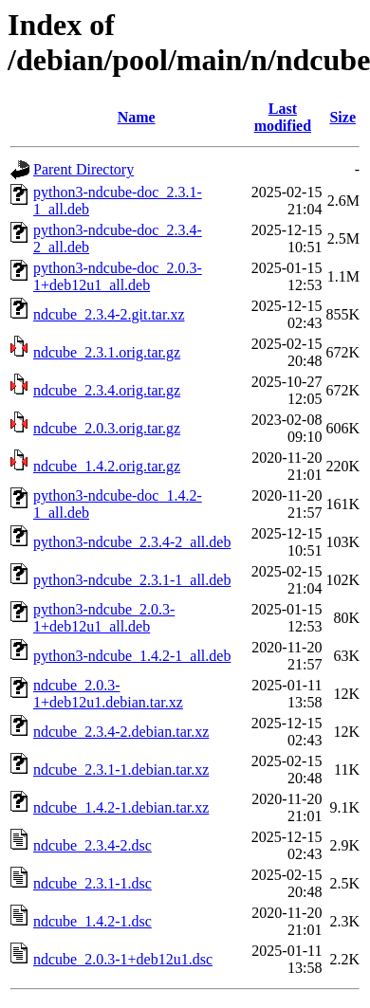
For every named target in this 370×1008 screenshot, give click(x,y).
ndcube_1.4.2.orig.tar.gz (106, 466)
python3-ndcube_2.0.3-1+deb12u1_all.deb (104, 617)
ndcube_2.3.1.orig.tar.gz (106, 352)
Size (342, 117)
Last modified (282, 117)
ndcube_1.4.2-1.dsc (92, 921)
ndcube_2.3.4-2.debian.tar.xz (121, 732)
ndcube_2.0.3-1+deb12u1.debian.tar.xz (108, 693)
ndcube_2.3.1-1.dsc (92, 883)
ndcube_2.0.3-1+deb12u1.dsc (123, 959)
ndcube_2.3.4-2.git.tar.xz (109, 314)
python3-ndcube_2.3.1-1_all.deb (132, 580)
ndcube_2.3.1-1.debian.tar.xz (121, 769)
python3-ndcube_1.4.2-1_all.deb (132, 656)
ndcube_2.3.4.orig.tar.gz (106, 390)
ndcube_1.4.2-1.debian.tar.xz (121, 807)
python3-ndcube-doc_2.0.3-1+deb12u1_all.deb (117, 276)
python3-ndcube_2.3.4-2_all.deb (132, 542)
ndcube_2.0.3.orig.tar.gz (106, 428)
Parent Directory (83, 169)
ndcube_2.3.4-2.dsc (92, 845)
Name (137, 117)
